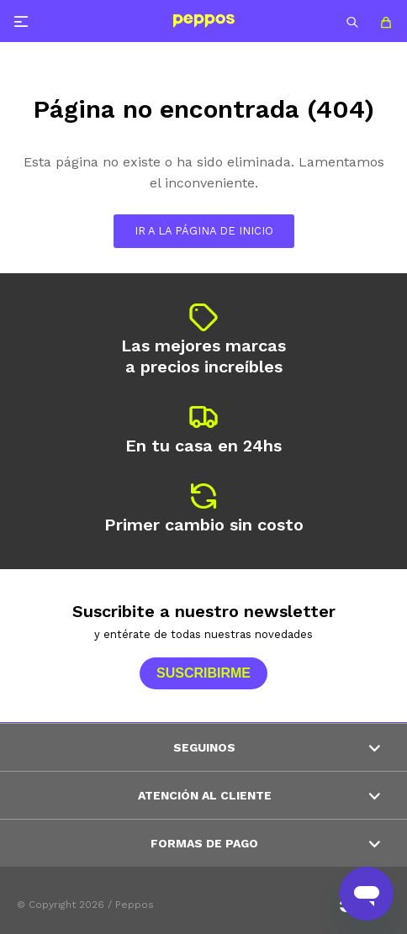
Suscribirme (203, 673)
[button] (352, 21)
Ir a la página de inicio (204, 230)
